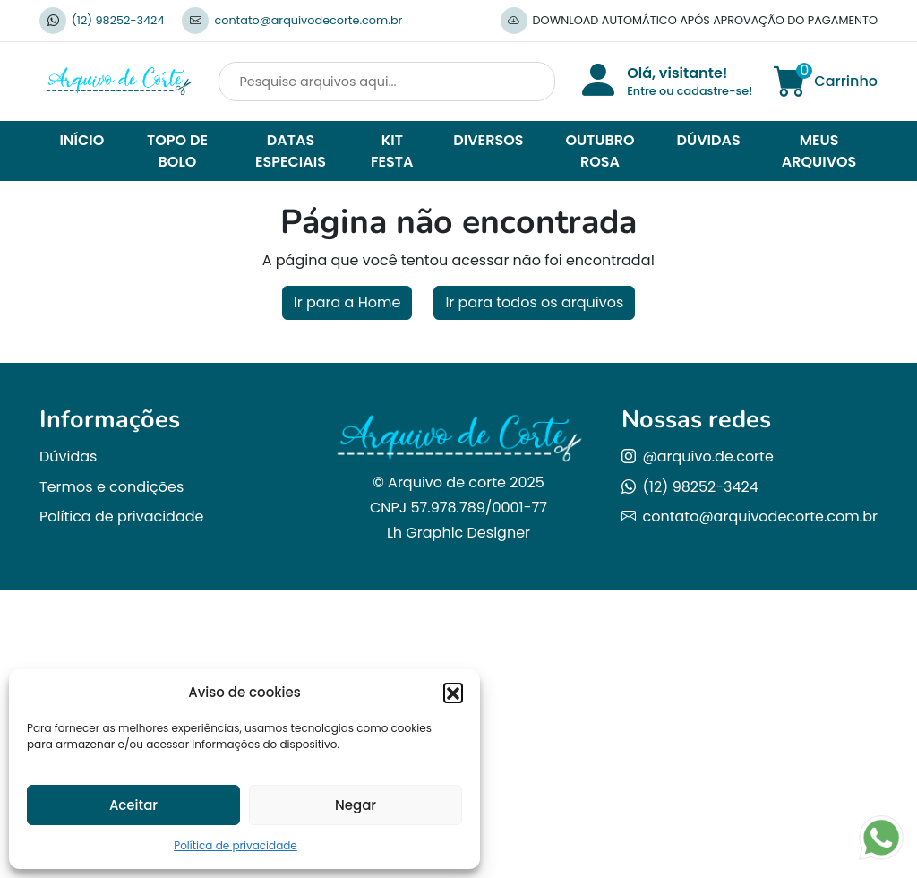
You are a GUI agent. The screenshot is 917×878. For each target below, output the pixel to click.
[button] (453, 693)
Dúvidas (68, 456)
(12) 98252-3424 (118, 20)
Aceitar (133, 805)
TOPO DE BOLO (177, 151)
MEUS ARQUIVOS (819, 151)
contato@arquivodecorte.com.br (308, 20)
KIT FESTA (392, 151)
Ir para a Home (347, 302)
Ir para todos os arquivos (534, 302)
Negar (355, 805)
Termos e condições (111, 487)
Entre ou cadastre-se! (689, 91)
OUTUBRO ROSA (599, 151)
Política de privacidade (235, 845)
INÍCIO (81, 140)
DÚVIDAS (709, 140)
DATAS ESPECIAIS (290, 151)
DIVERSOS (488, 140)
